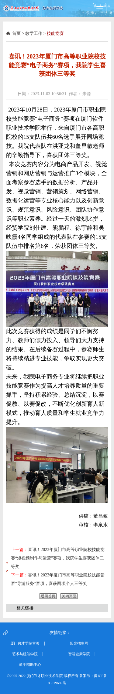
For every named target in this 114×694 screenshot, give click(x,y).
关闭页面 (69, 596)
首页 (16, 33)
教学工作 (33, 33)
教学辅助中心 (30, 664)
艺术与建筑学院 (25, 654)
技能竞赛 (55, 33)
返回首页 (48, 596)
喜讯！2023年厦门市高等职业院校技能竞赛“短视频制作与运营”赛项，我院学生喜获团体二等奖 (58, 558)
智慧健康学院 (79, 654)
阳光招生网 (79, 643)
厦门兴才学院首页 (25, 643)
